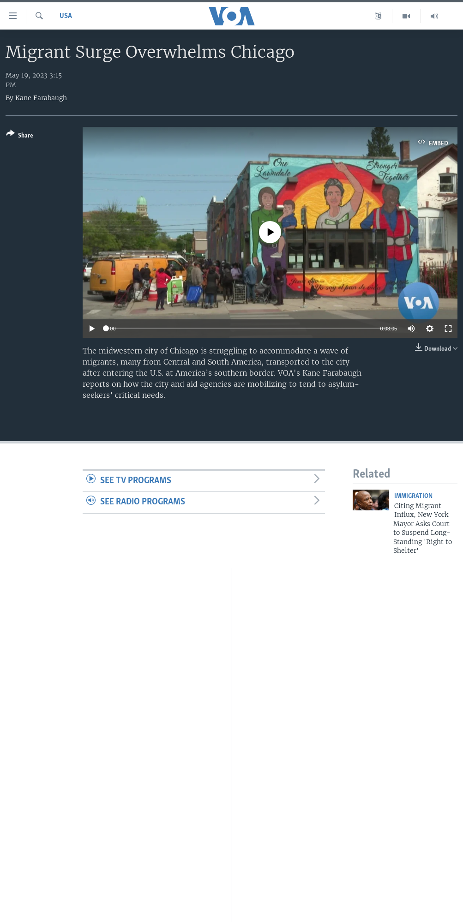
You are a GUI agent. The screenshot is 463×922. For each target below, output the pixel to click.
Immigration (413, 496)
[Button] (19, 136)
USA (66, 16)
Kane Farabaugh (41, 98)
